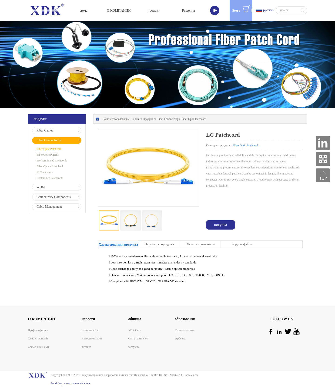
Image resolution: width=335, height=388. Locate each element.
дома (83, 10)
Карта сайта (190, 375)
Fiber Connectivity (167, 119)
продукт (148, 119)
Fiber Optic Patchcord (193, 119)
